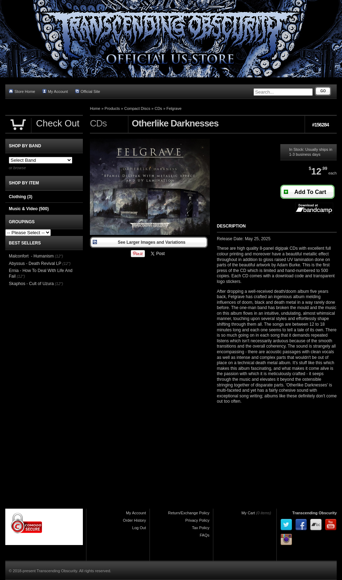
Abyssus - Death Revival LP (35, 263)
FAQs (204, 535)
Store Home (22, 91)
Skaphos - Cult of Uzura (31, 283)
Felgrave (174, 108)
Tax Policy (200, 528)
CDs (158, 108)
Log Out (139, 528)
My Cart (248, 513)
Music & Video (29, 208)
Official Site (87, 91)
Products (112, 108)
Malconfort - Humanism (31, 256)
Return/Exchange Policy (188, 513)
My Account (55, 91)
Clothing (20, 196)
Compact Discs (137, 108)
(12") (59, 256)
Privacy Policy (197, 520)
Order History (134, 520)
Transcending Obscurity (314, 513)
